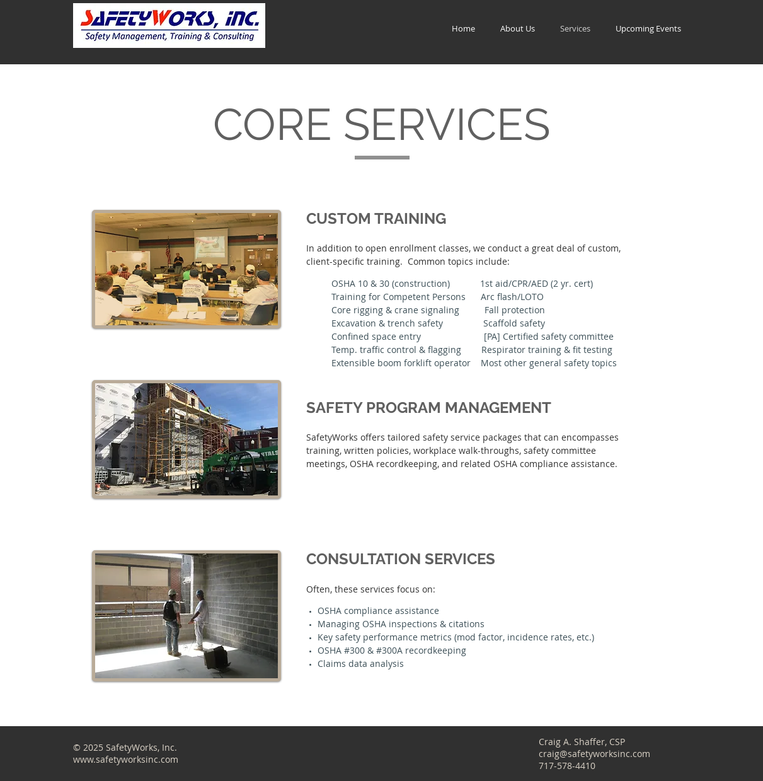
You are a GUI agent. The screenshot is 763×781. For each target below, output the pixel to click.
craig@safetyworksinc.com (594, 754)
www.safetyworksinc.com (125, 759)
